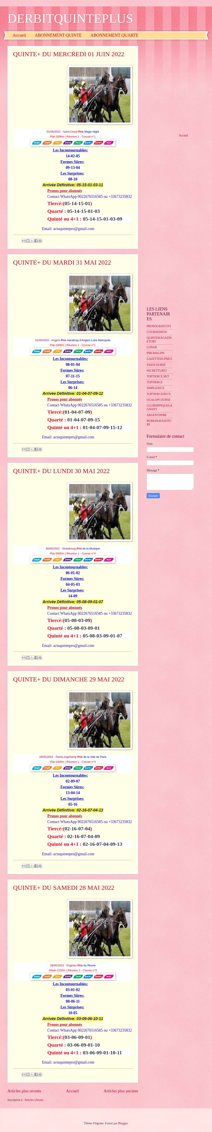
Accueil (19, 35)
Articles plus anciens (121, 1091)
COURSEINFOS (157, 332)
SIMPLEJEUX (155, 388)
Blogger (122, 1123)
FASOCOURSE (156, 364)
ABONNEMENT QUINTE (58, 35)
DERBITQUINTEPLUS (70, 18)
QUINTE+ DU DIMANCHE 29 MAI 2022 (68, 679)
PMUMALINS (155, 353)
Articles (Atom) (33, 1100)
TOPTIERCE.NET (158, 376)
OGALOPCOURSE (158, 399)
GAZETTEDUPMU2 (159, 358)
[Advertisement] (43, 86)
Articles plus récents (24, 1091)
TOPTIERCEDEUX (159, 394)
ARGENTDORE (157, 415)
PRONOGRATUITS (159, 326)
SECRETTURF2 (157, 370)
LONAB (152, 347)
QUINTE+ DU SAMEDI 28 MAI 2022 (63, 887)
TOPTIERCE (155, 382)
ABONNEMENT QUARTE (114, 35)
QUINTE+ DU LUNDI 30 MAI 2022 (61, 470)
